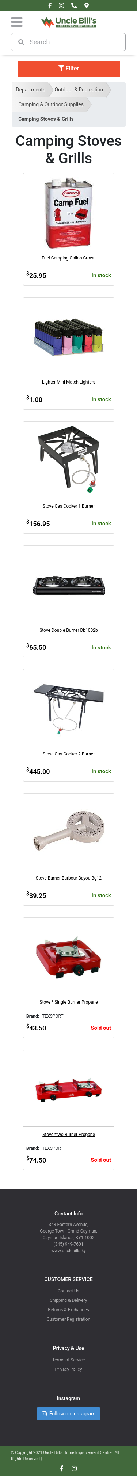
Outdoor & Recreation (78, 90)
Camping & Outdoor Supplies (51, 104)
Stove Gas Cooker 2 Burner (69, 754)
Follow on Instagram (69, 1414)
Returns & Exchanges (68, 1309)
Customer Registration (68, 1319)
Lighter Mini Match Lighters (68, 382)
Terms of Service (68, 1359)
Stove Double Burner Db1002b (68, 630)
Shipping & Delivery (68, 1300)
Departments (30, 90)
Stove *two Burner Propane (68, 1134)
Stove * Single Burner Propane (68, 1002)
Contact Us (68, 1290)
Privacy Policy (68, 1369)
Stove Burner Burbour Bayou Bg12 (69, 878)
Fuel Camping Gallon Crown (68, 258)
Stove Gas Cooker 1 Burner (69, 506)
